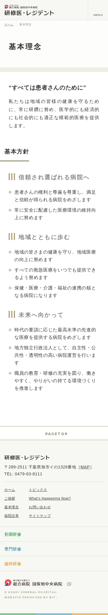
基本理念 (11, 507)
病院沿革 (11, 516)
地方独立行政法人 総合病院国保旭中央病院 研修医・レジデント (29, 10)
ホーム (9, 24)
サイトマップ (40, 516)
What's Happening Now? (50, 498)
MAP (85, 467)
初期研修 (12, 534)
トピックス (38, 490)
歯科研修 (12, 564)
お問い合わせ (40, 507)
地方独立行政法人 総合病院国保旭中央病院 (37, 582)
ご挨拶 (9, 498)
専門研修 (12, 549)
